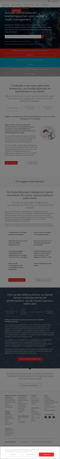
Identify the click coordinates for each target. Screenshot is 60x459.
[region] (30, 452)
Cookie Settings (30, 454)
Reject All (13, 454)
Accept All (46, 454)
